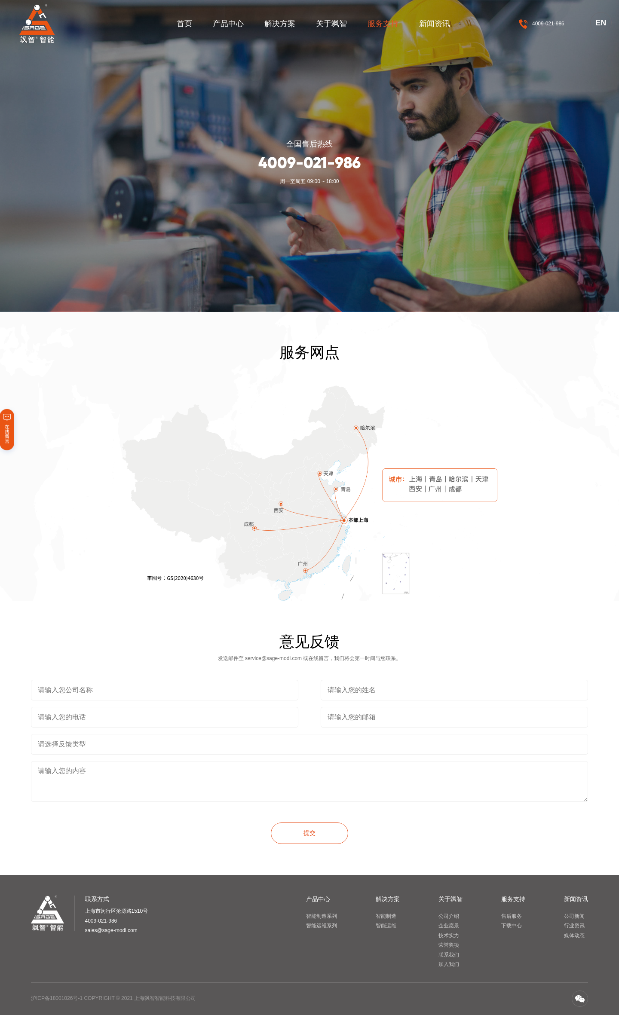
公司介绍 (448, 916)
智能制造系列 (321, 916)
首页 (184, 23)
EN (600, 22)
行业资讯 (574, 926)
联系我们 (448, 955)
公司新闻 (574, 916)
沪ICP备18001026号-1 (57, 998)
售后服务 (511, 916)
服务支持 (383, 23)
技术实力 (448, 935)
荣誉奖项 (448, 945)
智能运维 (386, 926)
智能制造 (386, 916)
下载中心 (511, 926)
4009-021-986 (548, 24)
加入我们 (448, 964)
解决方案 (279, 23)
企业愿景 (448, 926)
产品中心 (228, 23)
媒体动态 (574, 935)
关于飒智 (331, 23)
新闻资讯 (434, 23)
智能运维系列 (321, 926)
